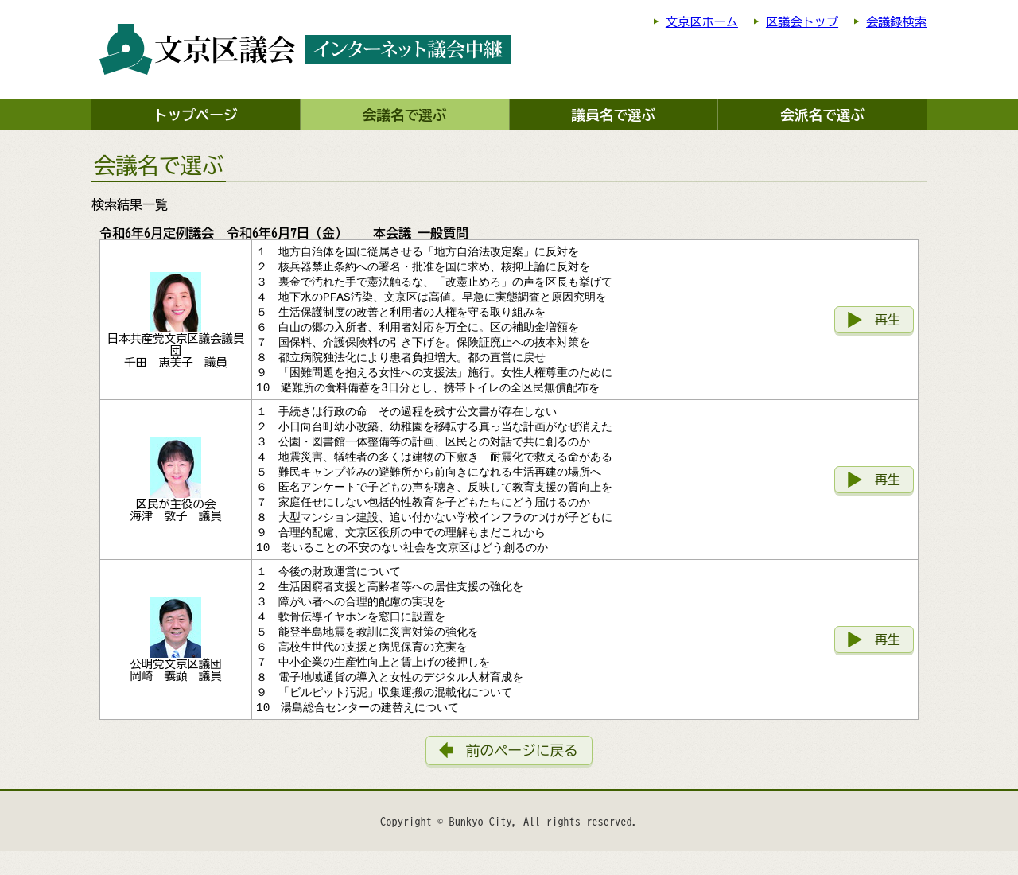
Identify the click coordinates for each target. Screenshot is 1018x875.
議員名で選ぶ (614, 115)
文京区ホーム (702, 22)
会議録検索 (896, 22)
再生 (887, 323)
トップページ (195, 115)
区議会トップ (802, 22)
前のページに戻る (522, 774)
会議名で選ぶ (405, 115)
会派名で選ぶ (822, 115)
